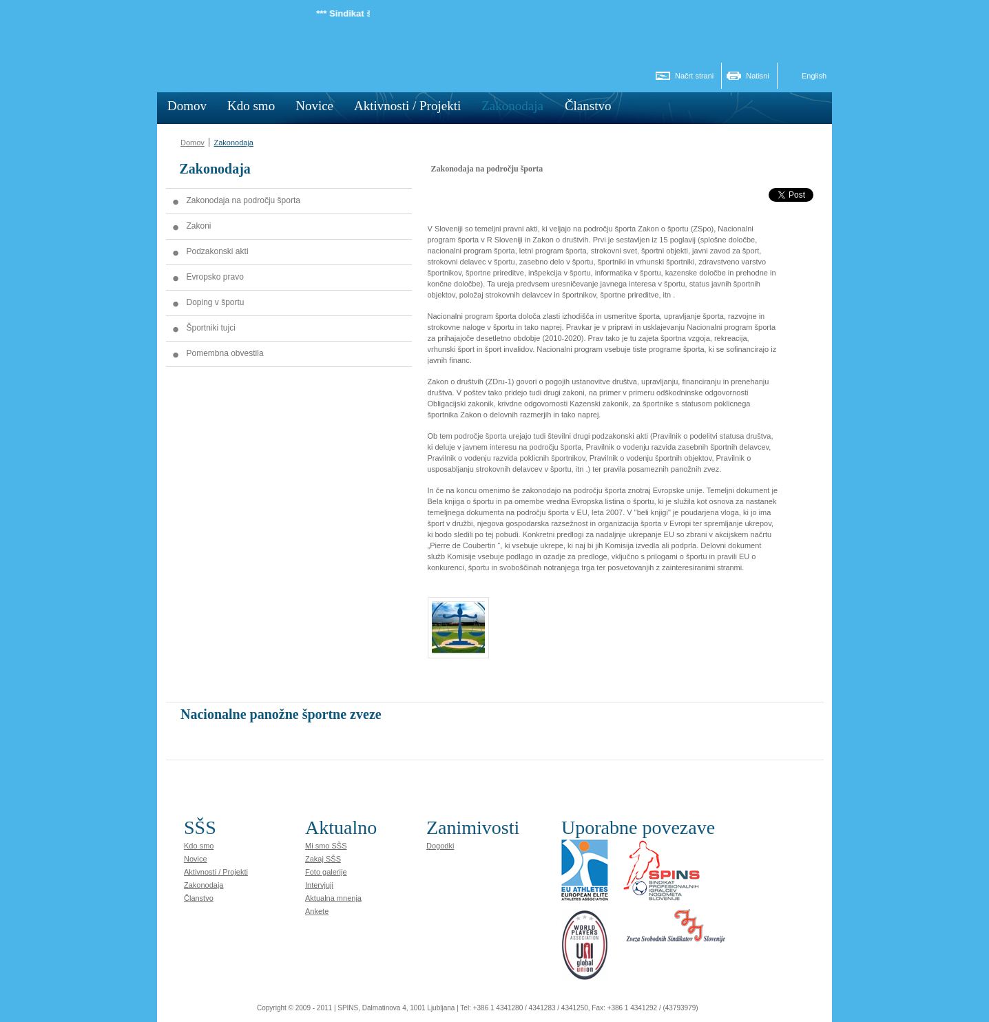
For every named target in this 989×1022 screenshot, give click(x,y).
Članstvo (199, 898)
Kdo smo (199, 846)
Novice (195, 859)
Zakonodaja (233, 142)
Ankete (317, 911)
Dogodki (440, 846)
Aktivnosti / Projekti (216, 872)
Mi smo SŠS (326, 846)
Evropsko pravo (215, 277)
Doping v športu (215, 302)
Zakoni (199, 226)
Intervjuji (319, 885)
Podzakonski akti (218, 251)
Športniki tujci (211, 328)
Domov (192, 142)
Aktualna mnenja (333, 898)
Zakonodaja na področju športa (243, 200)
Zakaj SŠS (323, 859)
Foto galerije (326, 872)
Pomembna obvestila (225, 353)
